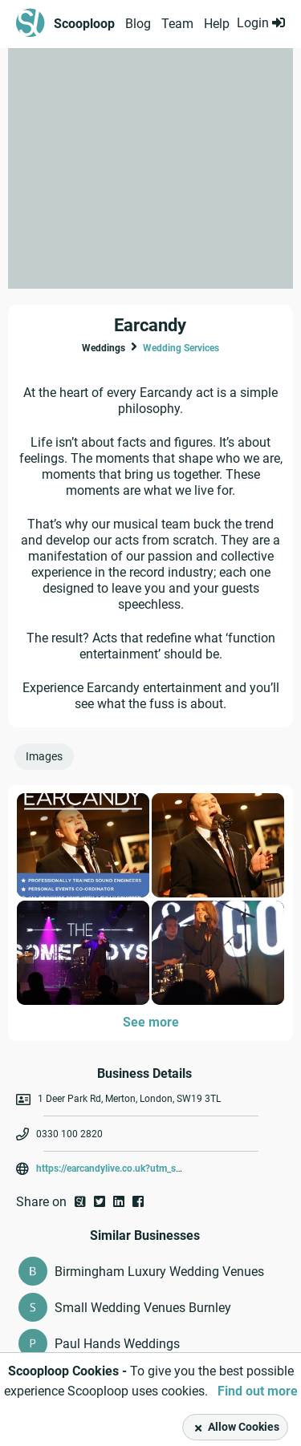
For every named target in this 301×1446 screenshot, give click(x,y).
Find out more (258, 1391)
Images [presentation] (44, 756)
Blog (138, 23)
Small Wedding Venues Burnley (143, 1307)
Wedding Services (181, 348)
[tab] (47, 760)
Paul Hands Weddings (117, 1343)
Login (261, 22)
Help (217, 23)
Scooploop (84, 23)
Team (177, 23)
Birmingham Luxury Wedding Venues (159, 1271)
